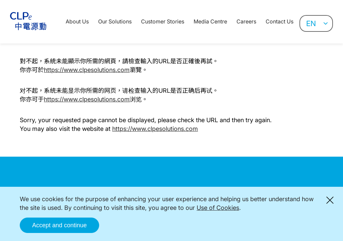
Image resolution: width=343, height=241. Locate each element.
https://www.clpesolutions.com (87, 69)
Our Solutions (115, 21)
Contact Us (279, 21)
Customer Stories (162, 21)
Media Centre (210, 21)
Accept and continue (59, 225)
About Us (77, 21)
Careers (246, 21)
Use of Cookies (218, 207)
